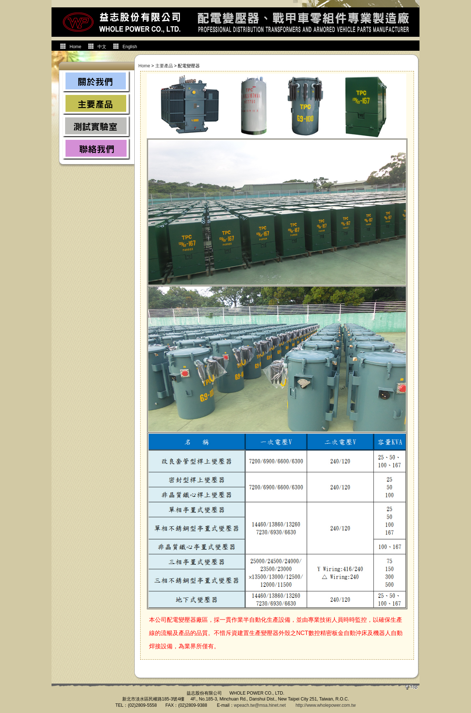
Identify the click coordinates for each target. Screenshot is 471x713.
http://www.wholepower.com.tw (325, 705)
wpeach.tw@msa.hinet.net (260, 705)
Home (144, 65)
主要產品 (164, 65)
